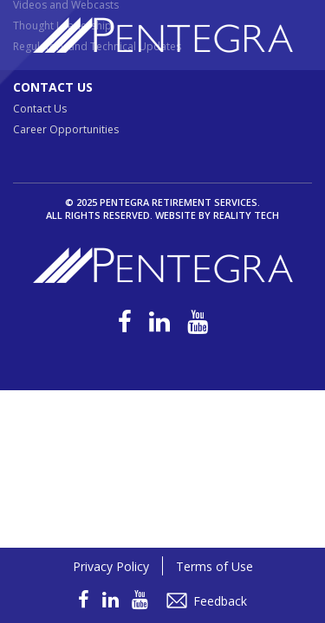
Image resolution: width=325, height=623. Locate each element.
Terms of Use (214, 566)
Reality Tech (246, 215)
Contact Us (53, 87)
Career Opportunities (66, 129)
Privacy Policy (111, 566)
